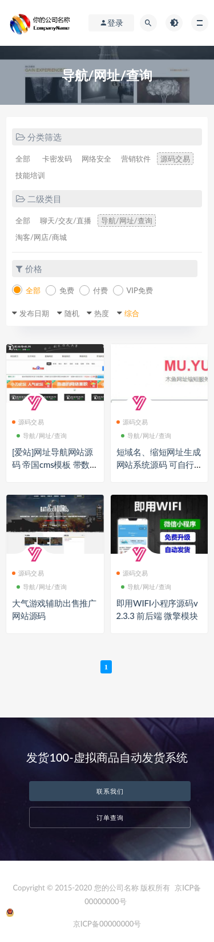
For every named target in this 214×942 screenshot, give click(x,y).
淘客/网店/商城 (41, 237)
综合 (131, 313)
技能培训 (30, 175)
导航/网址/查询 (126, 220)
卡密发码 (57, 158)
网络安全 (96, 158)
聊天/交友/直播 (65, 220)
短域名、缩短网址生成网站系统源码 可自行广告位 (158, 464)
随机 (71, 313)
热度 (101, 313)
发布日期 (34, 313)
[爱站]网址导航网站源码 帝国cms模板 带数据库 (52, 464)
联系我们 (110, 791)
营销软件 (136, 158)
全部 (22, 158)
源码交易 (175, 158)
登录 (111, 23)
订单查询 (110, 817)
